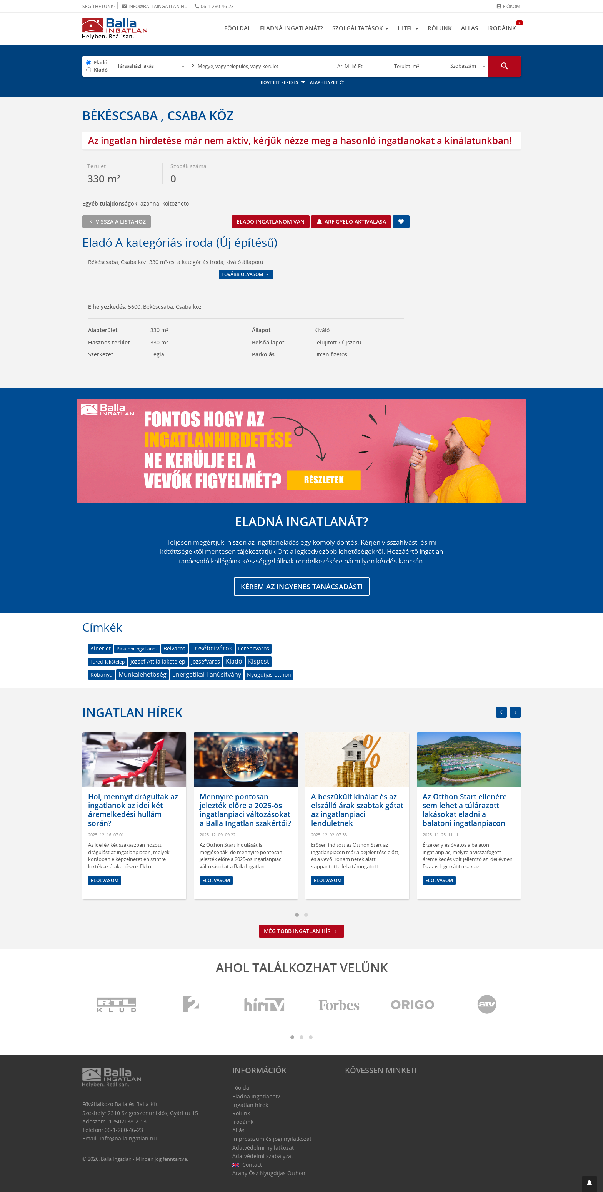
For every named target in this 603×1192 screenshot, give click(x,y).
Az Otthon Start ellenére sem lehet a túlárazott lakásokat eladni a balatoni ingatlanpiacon (465, 810)
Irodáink (504, 26)
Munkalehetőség (142, 674)
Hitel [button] (408, 28)
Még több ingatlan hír (301, 931)
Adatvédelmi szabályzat (262, 1156)
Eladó (100, 62)
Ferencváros (253, 648)
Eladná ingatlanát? (291, 28)
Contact (247, 1164)
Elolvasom (104, 880)
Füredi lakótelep (107, 662)
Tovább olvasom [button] (246, 274)
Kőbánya (101, 674)
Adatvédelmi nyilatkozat (263, 1147)
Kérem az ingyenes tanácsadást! (302, 586)
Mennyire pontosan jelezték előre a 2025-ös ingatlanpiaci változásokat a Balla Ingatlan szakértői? (245, 810)
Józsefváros (205, 661)
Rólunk (440, 28)
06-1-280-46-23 (214, 6)
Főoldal (237, 28)
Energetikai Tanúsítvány (206, 674)
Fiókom (508, 6)
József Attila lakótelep (157, 661)
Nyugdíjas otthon (269, 674)
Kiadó (101, 69)
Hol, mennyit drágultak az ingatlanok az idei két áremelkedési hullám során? (133, 810)
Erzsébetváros (211, 648)
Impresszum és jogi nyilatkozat (271, 1138)
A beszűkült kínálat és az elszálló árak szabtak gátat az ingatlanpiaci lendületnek (357, 810)
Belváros (174, 648)
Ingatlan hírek (132, 712)
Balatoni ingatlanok (137, 648)
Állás (469, 28)
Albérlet (100, 648)
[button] (589, 1184)
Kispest (258, 661)
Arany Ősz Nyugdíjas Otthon (268, 1173)
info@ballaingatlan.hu (155, 6)
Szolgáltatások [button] (360, 28)
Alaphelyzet (327, 82)
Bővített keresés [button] (284, 82)
